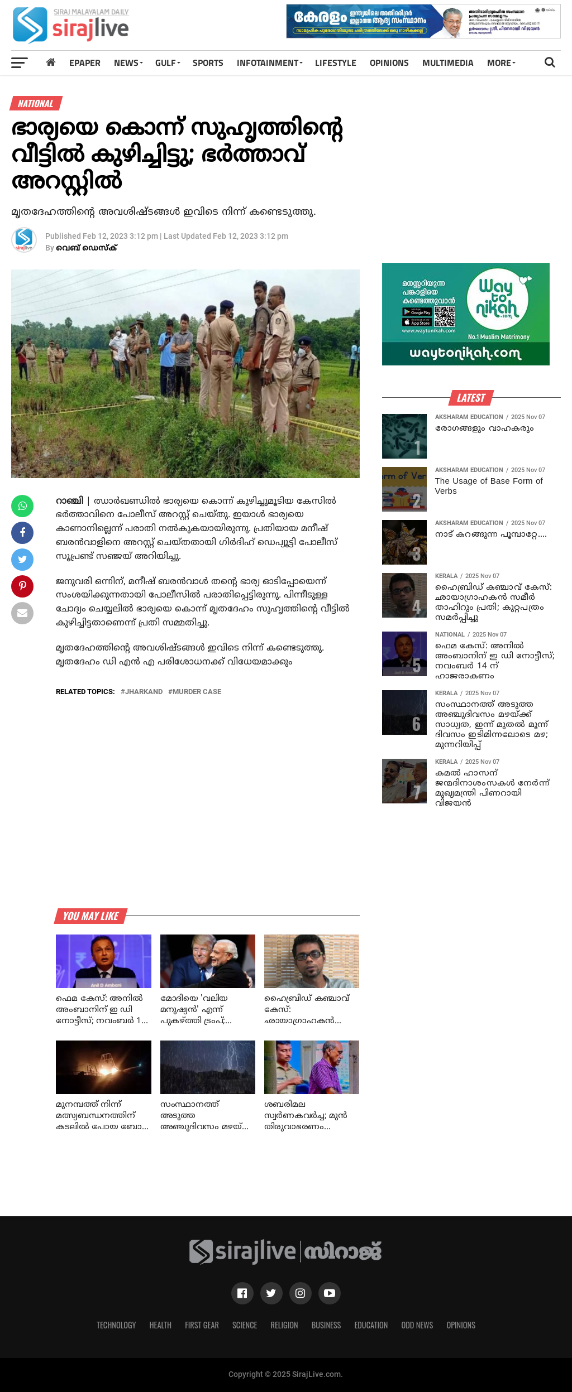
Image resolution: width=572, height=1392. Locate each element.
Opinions (460, 1325)
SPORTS (208, 62)
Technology (116, 1325)
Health (161, 1325)
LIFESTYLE (335, 62)
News (126, 62)
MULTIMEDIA (448, 62)
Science (245, 1325)
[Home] (51, 62)
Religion (284, 1325)
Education (371, 1325)
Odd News (417, 1325)
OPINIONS (389, 62)
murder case (197, 692)
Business (326, 1325)
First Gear (202, 1325)
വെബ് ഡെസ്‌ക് (86, 248)
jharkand (144, 692)
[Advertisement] (477, 182)
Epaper (85, 62)
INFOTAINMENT (267, 62)
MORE (499, 62)
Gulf (165, 62)
